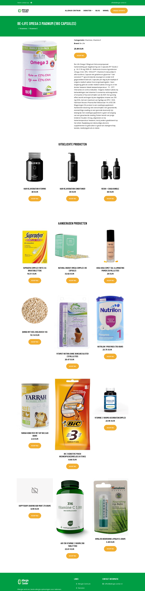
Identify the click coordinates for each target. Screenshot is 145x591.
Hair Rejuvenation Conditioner (72, 188)
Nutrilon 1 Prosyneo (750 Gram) (110, 346)
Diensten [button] (87, 10)
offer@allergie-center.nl (118, 3)
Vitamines (23, 28)
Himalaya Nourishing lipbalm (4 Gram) (110, 539)
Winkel (106, 10)
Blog (98, 10)
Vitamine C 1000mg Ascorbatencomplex (110, 417)
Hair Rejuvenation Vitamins (35, 188)
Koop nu (80, 55)
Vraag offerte (119, 11)
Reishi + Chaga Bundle (110, 188)
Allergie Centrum (73, 10)
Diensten (81, 588)
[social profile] (31, 3)
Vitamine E (33, 28)
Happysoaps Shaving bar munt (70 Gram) (35, 505)
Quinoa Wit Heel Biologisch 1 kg (34, 332)
